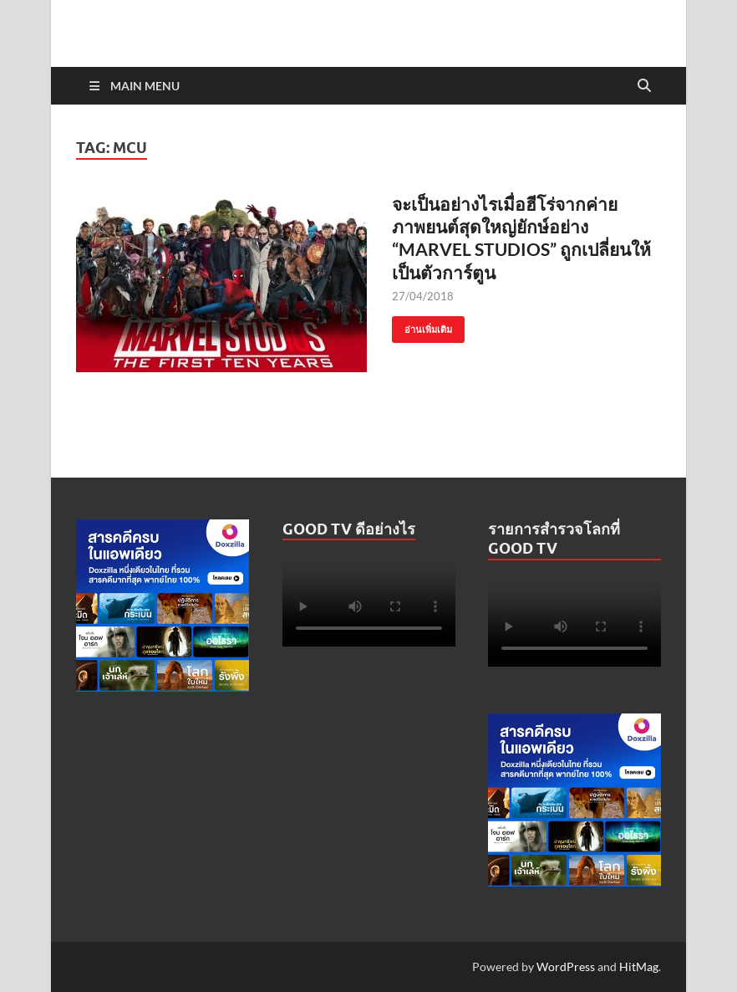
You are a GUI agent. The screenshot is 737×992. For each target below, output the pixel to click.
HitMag (638, 966)
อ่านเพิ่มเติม (422, 325)
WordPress (565, 966)
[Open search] (644, 86)
